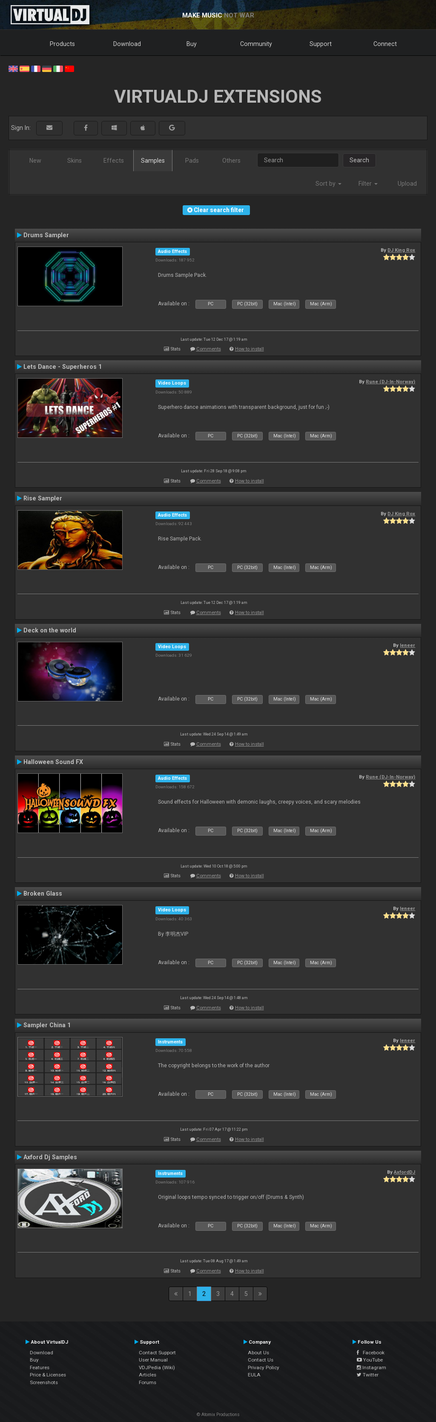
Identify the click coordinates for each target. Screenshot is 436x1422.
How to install (249, 349)
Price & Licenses (48, 1375)
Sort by (328, 183)
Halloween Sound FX (53, 761)
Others (231, 160)
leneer (407, 645)
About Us (258, 1353)
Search (359, 160)
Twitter (368, 1375)
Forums (147, 1382)
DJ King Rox (401, 250)
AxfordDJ (404, 1172)
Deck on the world (49, 630)
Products (62, 43)
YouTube (370, 1360)
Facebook (370, 1353)
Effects (113, 160)
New (35, 160)
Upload (407, 183)
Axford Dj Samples (50, 1157)
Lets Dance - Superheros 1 (62, 366)
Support (321, 43)
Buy (191, 43)
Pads (192, 160)
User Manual (153, 1360)
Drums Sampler (46, 235)
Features (39, 1367)
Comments (208, 349)
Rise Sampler (42, 498)
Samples (153, 160)
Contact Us (260, 1360)
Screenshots (44, 1382)
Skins (74, 160)
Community (256, 43)
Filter (368, 183)
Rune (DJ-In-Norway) (390, 382)
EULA (254, 1375)
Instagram (371, 1367)
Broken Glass (42, 893)
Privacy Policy (263, 1367)
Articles (147, 1375)
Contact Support (157, 1353)
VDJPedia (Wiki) (157, 1367)
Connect (385, 43)
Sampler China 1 (47, 1025)
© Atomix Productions (218, 1414)
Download (127, 43)
